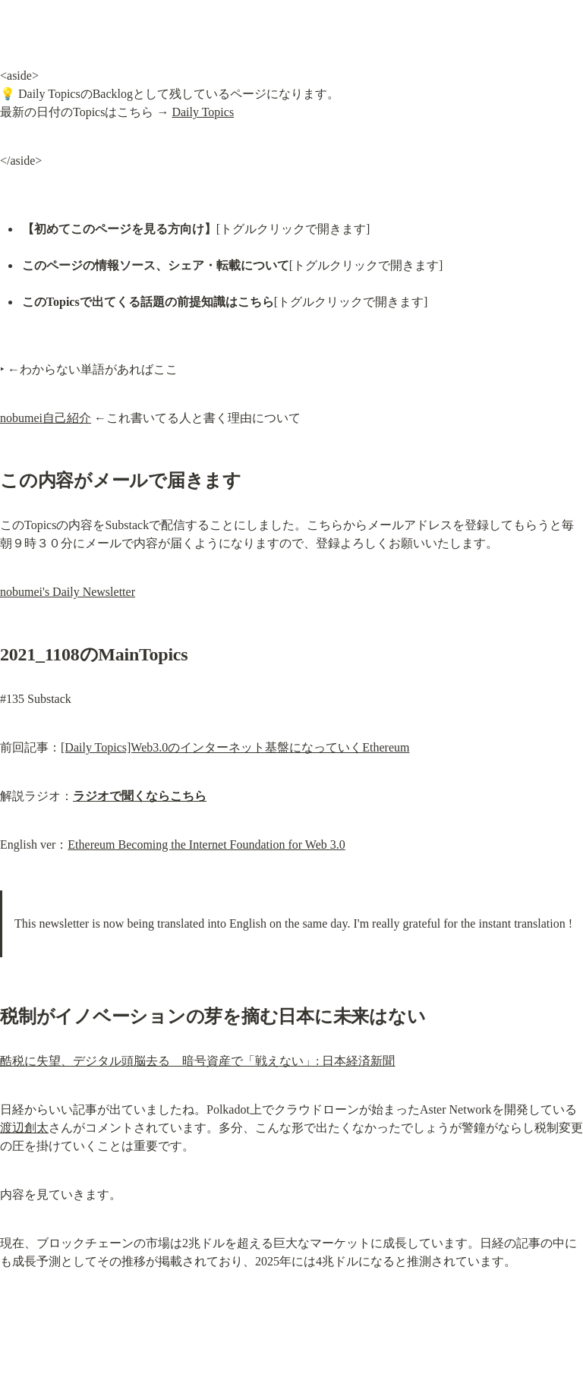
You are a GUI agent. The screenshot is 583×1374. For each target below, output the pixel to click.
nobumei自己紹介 (45, 417)
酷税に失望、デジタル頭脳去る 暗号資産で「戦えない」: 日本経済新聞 (197, 1060)
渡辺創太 (24, 1127)
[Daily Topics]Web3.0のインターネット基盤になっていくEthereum (235, 747)
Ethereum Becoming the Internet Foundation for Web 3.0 (206, 844)
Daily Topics (203, 112)
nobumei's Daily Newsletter (67, 591)
